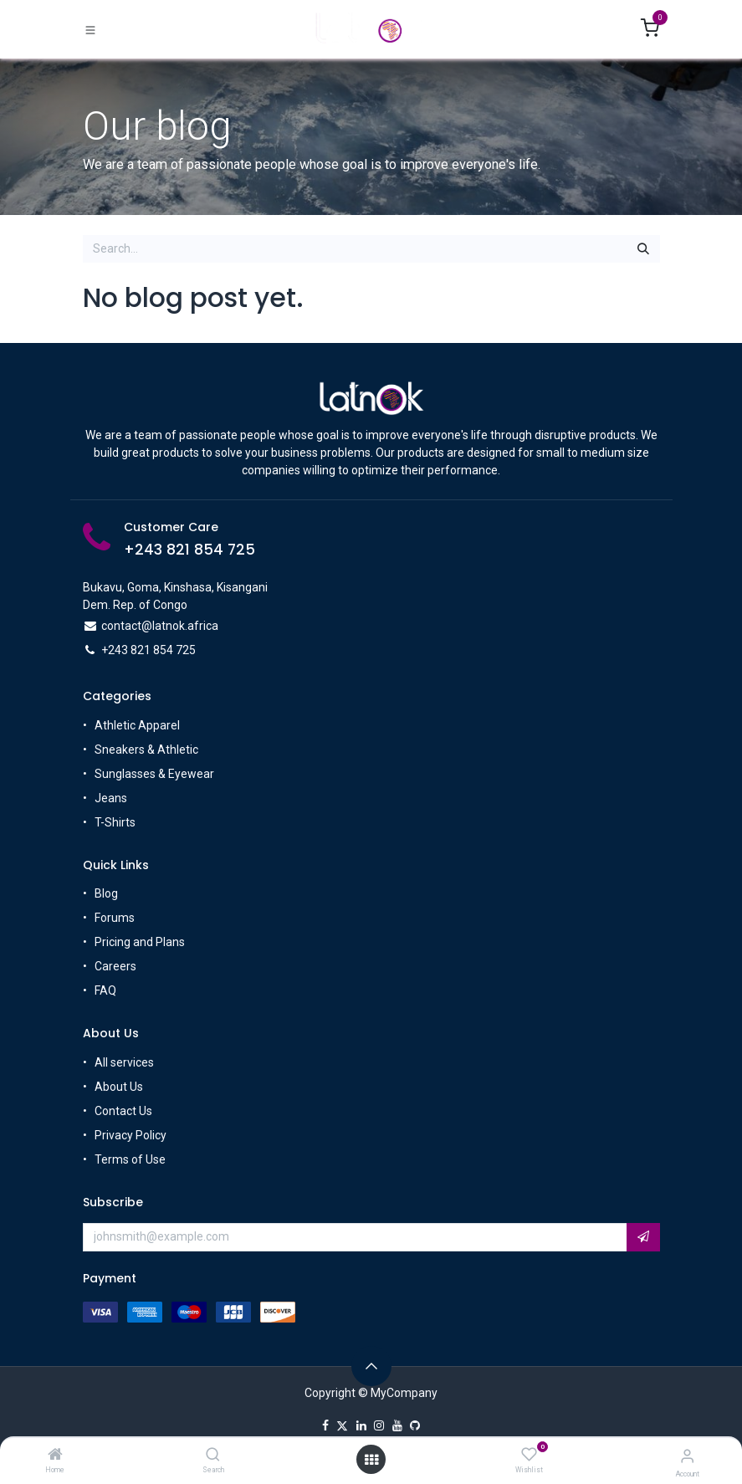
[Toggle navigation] (90, 30)
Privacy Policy (130, 1135)
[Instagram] (379, 1425)
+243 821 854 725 (189, 550)
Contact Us (123, 1111)
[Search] (213, 1455)
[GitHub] (415, 1425)
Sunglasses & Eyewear (154, 773)
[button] (643, 1237)
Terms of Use (130, 1159)
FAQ (105, 991)
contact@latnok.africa (159, 625)
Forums (115, 918)
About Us (119, 1086)
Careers (115, 967)
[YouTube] (397, 1425)
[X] (342, 1425)
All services (124, 1062)
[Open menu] (371, 1460)
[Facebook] (325, 1425)
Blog (106, 894)
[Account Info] (687, 1456)
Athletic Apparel (137, 725)
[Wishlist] (529, 1455)
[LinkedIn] (361, 1425)
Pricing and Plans (140, 942)
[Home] (55, 1455)
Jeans (111, 798)
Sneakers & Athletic (146, 749)
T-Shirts (115, 822)
